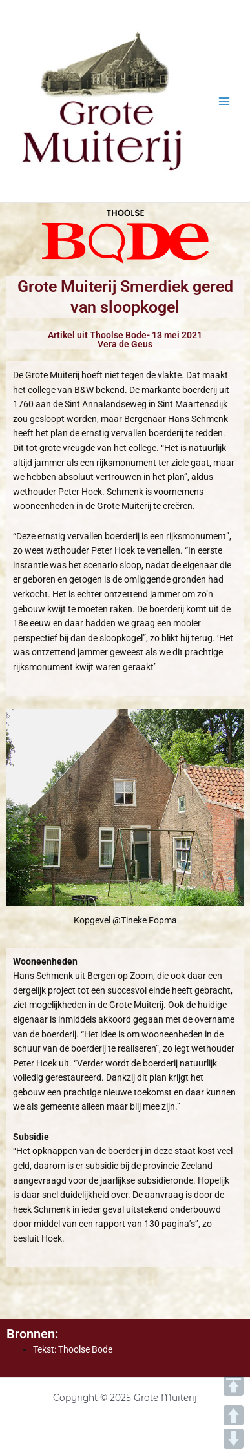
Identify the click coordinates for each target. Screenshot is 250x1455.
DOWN (234, 1439)
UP (234, 1415)
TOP (234, 1386)
